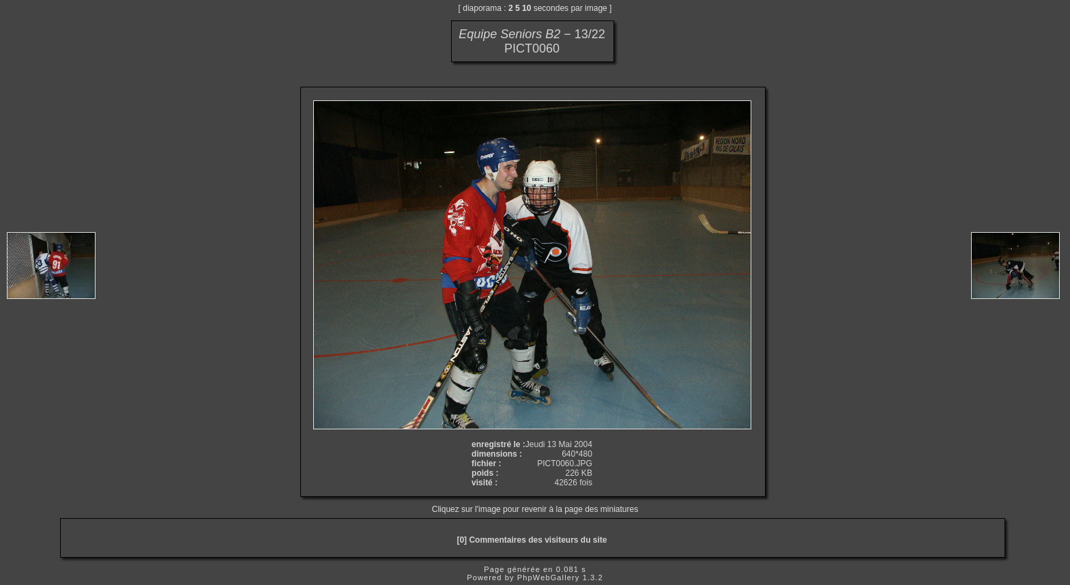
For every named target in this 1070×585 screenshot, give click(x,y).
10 (526, 8)
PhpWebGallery (548, 577)
